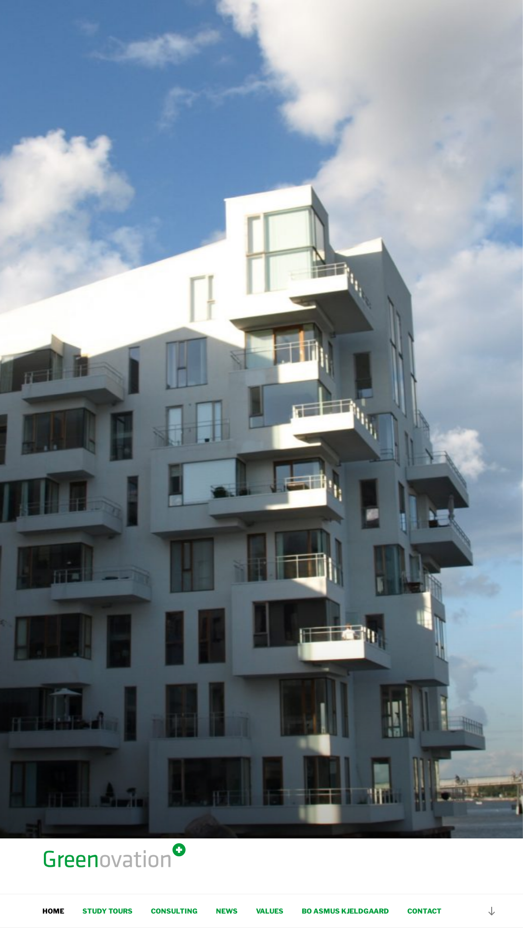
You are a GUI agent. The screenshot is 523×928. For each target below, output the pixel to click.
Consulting (174, 911)
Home (53, 911)
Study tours (107, 911)
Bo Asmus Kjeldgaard (345, 911)
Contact (424, 911)
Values (269, 911)
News (227, 911)
